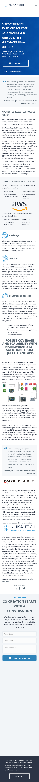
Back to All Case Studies (12, 71)
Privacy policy (28, 767)
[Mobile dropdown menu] (36, 4)
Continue (19, 776)
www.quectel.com (28, 523)
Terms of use (13, 770)
